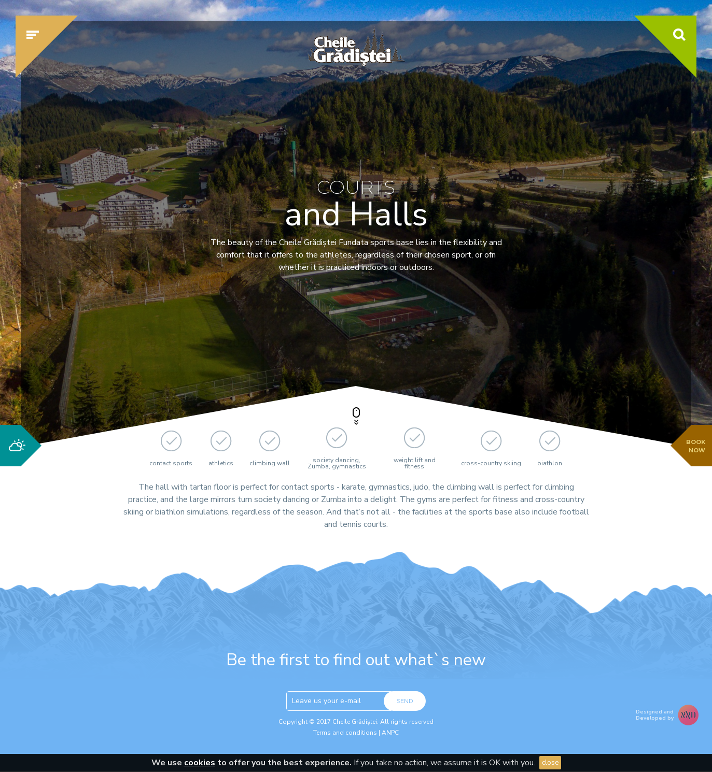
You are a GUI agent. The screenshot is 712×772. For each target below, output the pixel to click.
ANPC (390, 732)
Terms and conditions (345, 732)
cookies (199, 762)
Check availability (544, 340)
